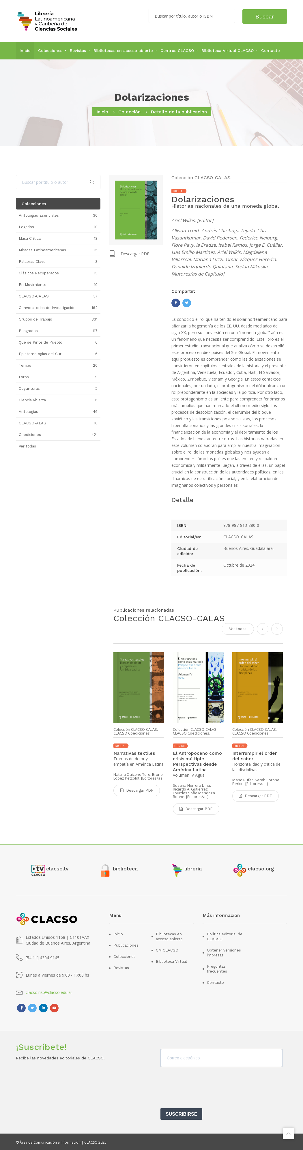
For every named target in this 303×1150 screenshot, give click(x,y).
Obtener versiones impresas (224, 951)
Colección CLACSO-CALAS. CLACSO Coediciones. (135, 731)
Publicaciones (126, 944)
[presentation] (204, 1088)
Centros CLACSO (177, 50)
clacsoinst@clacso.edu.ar (49, 991)
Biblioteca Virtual (171, 960)
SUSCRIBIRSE (181, 1112)
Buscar (263, 15)
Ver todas (237, 628)
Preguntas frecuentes (217, 967)
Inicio (25, 50)
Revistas (78, 50)
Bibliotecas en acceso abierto (123, 50)
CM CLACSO (167, 949)
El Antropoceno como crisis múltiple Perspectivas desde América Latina (197, 761)
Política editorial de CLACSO (224, 935)
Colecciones (50, 50)
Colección (129, 112)
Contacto (270, 50)
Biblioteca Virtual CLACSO (227, 50)
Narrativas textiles (134, 753)
